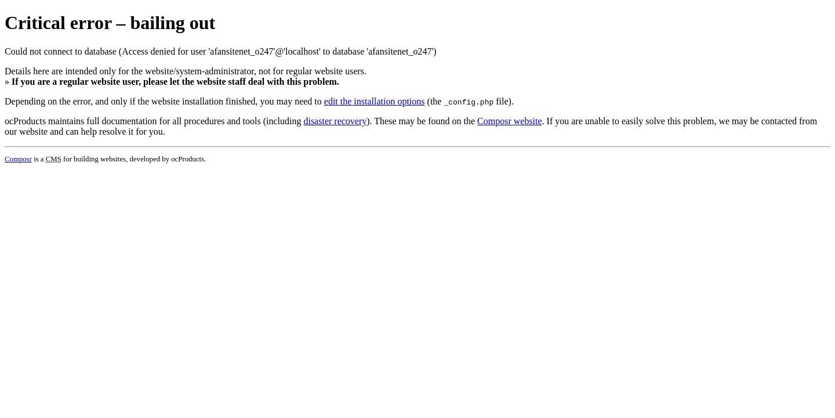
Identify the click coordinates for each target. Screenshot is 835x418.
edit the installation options (374, 101)
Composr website (509, 121)
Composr (18, 159)
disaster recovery (334, 121)
